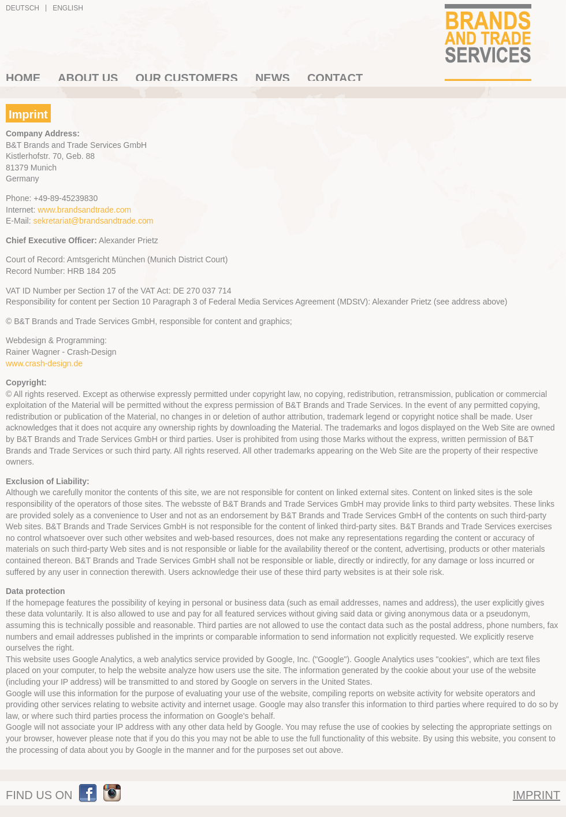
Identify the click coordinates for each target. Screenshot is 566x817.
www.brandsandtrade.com (84, 209)
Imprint (536, 795)
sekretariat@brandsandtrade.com (93, 220)
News (272, 76)
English (68, 8)
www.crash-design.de (44, 363)
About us (88, 76)
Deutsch (22, 8)
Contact (335, 76)
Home (23, 76)
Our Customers (186, 76)
